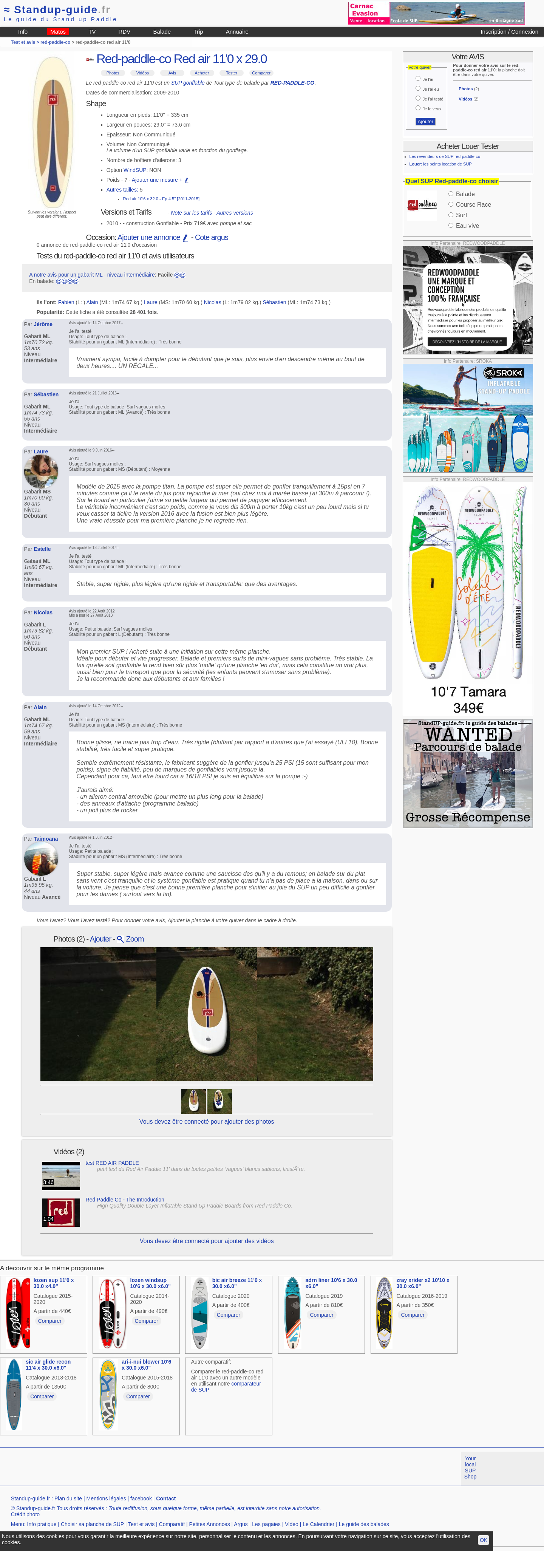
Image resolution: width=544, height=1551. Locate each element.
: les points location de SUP (441, 164)
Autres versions (234, 213)
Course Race (473, 204)
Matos (58, 31)
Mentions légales (106, 1498)
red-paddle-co (55, 42)
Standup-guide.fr (30, 1498)
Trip (198, 31)
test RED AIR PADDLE (112, 1163)
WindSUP (135, 170)
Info (23, 31)
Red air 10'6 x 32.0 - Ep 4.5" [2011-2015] (161, 198)
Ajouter (100, 939)
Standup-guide (57, 9)
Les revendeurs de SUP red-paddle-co (445, 156)
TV (92, 31)
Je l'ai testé (433, 99)
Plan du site (68, 1498)
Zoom (130, 939)
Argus (241, 1524)
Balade (162, 31)
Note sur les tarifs (191, 213)
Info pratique (42, 1524)
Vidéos (142, 73)
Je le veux (432, 109)
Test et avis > (25, 42)
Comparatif (172, 1524)
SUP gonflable (188, 83)
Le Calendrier (318, 1524)
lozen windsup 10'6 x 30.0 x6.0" (150, 1283)
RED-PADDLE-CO (292, 83)
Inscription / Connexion (509, 31)
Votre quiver (420, 67)
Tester (231, 73)
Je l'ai (428, 79)
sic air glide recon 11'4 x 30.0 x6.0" (48, 1365)
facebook (141, 1498)
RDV (125, 31)
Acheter (202, 73)
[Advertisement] (137, 1469)
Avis (172, 73)
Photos (113, 73)
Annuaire (237, 31)
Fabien (66, 302)
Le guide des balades (364, 1524)
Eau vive (467, 226)
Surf (461, 215)
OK (483, 1540)
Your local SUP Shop (470, 1467)
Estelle (42, 549)
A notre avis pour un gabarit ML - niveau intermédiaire (92, 275)
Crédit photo (25, 1514)
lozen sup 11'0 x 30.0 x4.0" (54, 1283)
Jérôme (43, 324)
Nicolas (212, 302)
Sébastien (274, 302)
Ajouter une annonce (153, 237)
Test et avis (141, 1524)
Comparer (261, 73)
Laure (151, 302)
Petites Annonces (209, 1524)
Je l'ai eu (431, 89)
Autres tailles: (122, 190)
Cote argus (211, 237)
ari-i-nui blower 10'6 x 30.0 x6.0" (146, 1365)
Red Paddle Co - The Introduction (125, 1200)
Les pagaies (266, 1524)
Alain (92, 302)
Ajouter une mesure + (160, 180)
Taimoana (46, 839)
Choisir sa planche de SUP (92, 1524)
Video (291, 1524)
